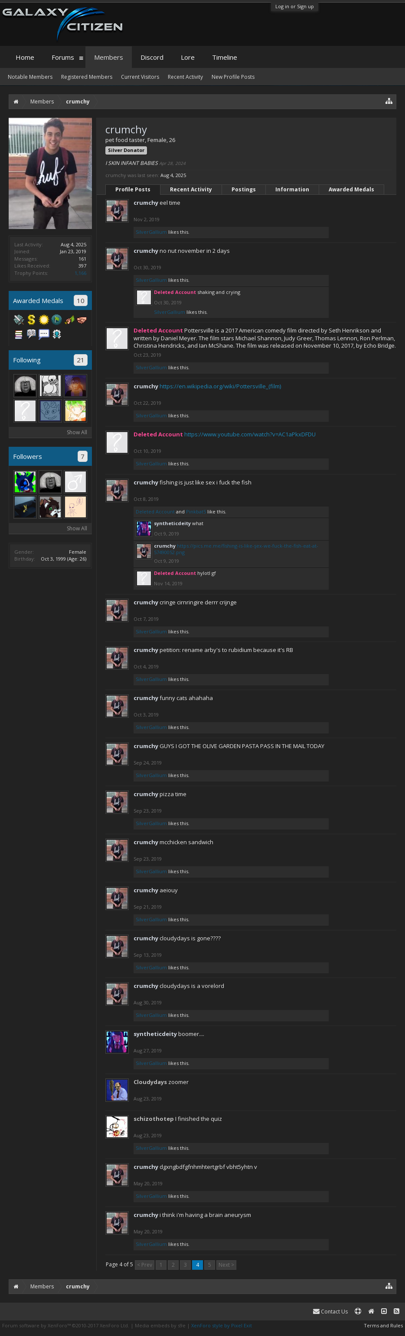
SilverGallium (151, 232)
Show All (77, 432)
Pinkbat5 (196, 511)
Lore (188, 57)
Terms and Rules (383, 1325)
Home (25, 57)
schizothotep (154, 1119)
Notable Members (30, 77)
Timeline (224, 57)
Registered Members (86, 77)
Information (292, 189)
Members (108, 57)
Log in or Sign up (294, 6)
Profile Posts (132, 189)
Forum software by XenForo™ (65, 1325)
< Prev (144, 1264)
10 (81, 300)
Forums (63, 57)
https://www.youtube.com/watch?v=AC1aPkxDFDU (250, 434)
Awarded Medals (351, 189)
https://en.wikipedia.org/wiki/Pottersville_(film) (220, 386)
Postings (244, 189)
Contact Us (330, 1311)
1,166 (80, 273)
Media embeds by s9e (160, 1325)
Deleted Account (155, 511)
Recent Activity (191, 189)
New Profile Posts (233, 77)
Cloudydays (150, 1082)
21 (81, 359)
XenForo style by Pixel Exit (221, 1325)
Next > (226, 1264)
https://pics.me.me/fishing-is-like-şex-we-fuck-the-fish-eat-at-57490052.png (236, 548)
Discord (151, 57)
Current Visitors (140, 77)
